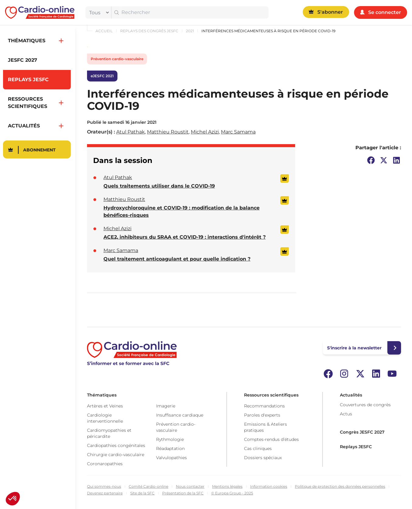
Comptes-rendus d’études (271, 439)
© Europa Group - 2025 (232, 493)
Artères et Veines (105, 406)
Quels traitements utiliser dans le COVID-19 (159, 186)
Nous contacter (190, 486)
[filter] (98, 12)
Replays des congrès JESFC (149, 31)
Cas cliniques (258, 448)
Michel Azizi (205, 132)
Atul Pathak (130, 132)
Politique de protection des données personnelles (340, 486)
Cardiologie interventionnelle (105, 418)
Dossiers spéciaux (263, 457)
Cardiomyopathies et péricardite (109, 433)
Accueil (104, 31)
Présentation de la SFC (183, 493)
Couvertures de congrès (365, 404)
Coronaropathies (105, 463)
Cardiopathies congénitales (116, 445)
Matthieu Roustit (168, 132)
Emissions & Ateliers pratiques (265, 427)
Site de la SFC (142, 493)
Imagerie (165, 406)
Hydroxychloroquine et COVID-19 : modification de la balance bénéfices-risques (181, 211)
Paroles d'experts (262, 415)
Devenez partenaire (105, 493)
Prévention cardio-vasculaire (117, 59)
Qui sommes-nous (104, 486)
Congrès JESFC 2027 (362, 432)
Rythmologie (170, 439)
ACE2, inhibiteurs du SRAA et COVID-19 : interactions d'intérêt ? (184, 237)
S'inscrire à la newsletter (354, 348)
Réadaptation (170, 448)
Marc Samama (238, 132)
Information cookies (268, 486)
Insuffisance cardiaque (179, 415)
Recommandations (264, 406)
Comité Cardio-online (148, 486)
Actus (346, 414)
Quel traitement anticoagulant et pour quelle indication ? (176, 259)
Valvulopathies (171, 457)
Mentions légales (227, 486)
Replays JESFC (356, 446)
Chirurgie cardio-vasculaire (115, 454)
